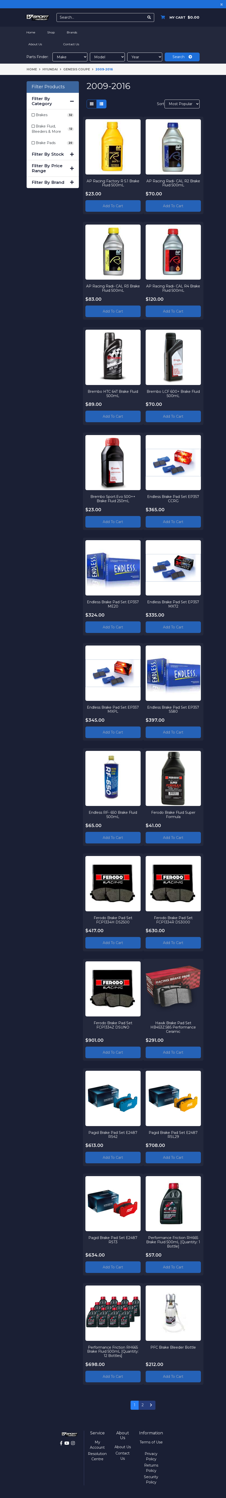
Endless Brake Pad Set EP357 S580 (173, 709)
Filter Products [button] (48, 87)
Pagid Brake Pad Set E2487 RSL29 (173, 1134)
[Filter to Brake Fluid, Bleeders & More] (53, 129)
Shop (51, 32)
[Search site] (149, 17)
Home (30, 32)
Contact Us (71, 44)
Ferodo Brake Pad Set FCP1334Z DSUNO (113, 1025)
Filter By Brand (53, 182)
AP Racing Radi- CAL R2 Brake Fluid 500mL (173, 183)
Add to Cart (113, 205)
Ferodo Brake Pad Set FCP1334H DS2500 (113, 919)
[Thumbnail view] (92, 104)
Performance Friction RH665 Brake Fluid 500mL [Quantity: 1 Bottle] (173, 1242)
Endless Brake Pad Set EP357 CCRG (173, 498)
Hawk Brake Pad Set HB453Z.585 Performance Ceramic (173, 1027)
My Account (97, 1445)
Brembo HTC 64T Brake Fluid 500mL (113, 393)
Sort (160, 104)
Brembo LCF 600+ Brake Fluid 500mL (173, 393)
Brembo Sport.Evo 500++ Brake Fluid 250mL (112, 498)
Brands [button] (72, 32)
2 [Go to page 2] (143, 1405)
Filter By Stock (53, 154)
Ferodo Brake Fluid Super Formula (173, 814)
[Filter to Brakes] (53, 115)
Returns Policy (151, 1468)
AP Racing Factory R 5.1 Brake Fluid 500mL (113, 183)
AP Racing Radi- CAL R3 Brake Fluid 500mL (113, 288)
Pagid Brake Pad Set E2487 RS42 (112, 1134)
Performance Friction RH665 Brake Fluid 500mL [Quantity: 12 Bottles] (113, 1351)
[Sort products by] (182, 104)
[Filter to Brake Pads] (53, 143)
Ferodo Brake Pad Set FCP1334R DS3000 (173, 919)
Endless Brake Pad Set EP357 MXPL (113, 709)
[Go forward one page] (151, 1405)
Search (182, 57)
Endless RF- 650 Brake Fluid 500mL (113, 814)
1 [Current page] (134, 1405)
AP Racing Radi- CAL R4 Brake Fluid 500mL (173, 288)
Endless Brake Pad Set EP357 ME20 (113, 604)
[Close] (221, 4)
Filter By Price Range (53, 168)
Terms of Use (151, 1442)
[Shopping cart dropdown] (179, 17)
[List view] (101, 104)
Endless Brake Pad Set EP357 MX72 (173, 604)
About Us (35, 44)
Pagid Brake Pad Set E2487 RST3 (112, 1239)
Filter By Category (53, 101)
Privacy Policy (151, 1456)
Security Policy (151, 1479)
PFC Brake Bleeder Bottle (173, 1347)
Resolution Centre (97, 1456)
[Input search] (100, 17)
